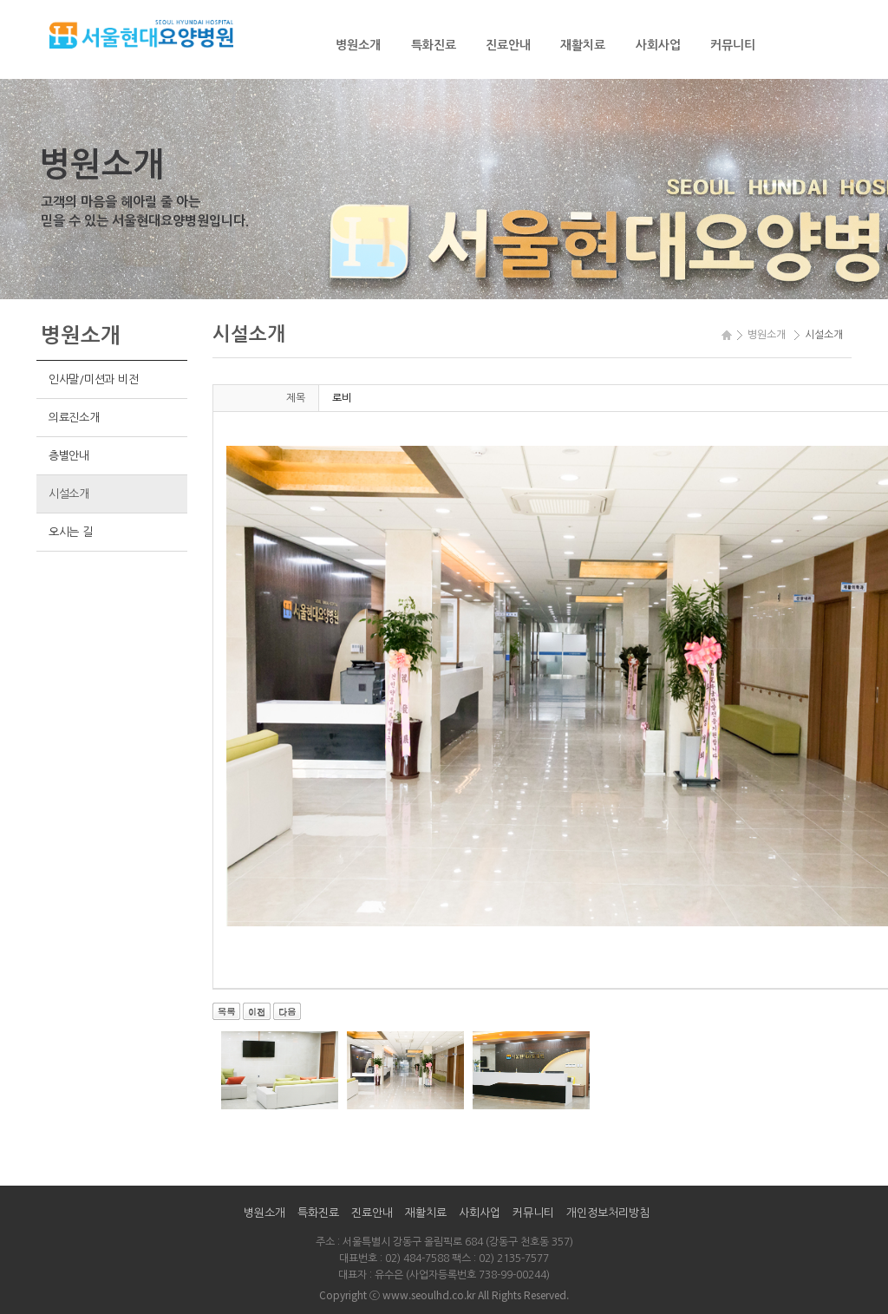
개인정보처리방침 (608, 1213)
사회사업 (658, 45)
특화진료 (433, 45)
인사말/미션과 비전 (93, 379)
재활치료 (582, 45)
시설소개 (69, 494)
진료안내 (508, 45)
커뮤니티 (732, 45)
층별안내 (69, 455)
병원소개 (358, 45)
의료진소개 (74, 417)
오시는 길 (71, 532)
